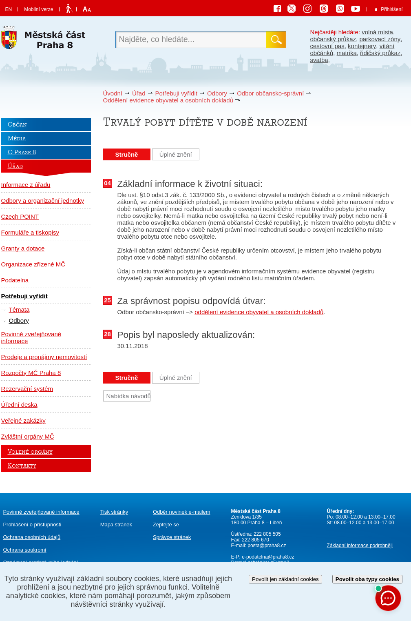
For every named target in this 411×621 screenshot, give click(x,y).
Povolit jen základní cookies (285, 579)
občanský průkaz (333, 38)
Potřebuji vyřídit (176, 93)
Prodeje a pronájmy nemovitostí (44, 356)
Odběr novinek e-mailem (181, 512)
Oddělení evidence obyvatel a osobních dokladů (168, 100)
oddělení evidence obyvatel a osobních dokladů (258, 311)
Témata (19, 309)
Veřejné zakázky (23, 420)
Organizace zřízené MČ (33, 264)
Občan (17, 124)
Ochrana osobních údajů (32, 537)
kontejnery (362, 45)
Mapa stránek (116, 524)
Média (17, 138)
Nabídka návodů (128, 396)
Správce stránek (172, 537)
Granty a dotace (23, 248)
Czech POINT (20, 216)
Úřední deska (19, 404)
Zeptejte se (166, 524)
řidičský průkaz (380, 52)
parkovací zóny (379, 38)
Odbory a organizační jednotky (42, 200)
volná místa (377, 32)
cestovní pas (327, 45)
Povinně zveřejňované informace (31, 337)
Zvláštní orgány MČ (27, 436)
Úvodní (113, 93)
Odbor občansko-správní (270, 93)
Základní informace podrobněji (360, 545)
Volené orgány (30, 451)
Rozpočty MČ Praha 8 (31, 372)
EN (8, 9)
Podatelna (15, 280)
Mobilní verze (38, 9)
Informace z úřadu (26, 184)
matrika (347, 52)
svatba (319, 59)
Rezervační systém (27, 388)
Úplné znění (175, 154)
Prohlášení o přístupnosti (32, 524)
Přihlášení (391, 9)
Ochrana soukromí (24, 550)
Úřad (139, 93)
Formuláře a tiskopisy (30, 232)
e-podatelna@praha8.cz (267, 557)
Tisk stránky (114, 512)
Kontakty (22, 465)
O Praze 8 (22, 152)
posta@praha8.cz (266, 545)
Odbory (217, 93)
